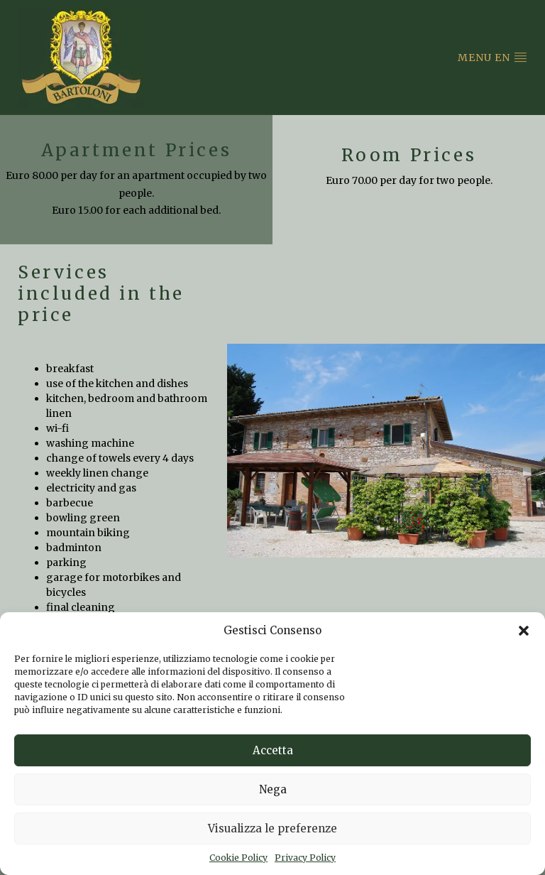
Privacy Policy (305, 857)
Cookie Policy (238, 857)
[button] (524, 631)
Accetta (273, 750)
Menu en (492, 57)
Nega (273, 789)
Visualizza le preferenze (272, 828)
